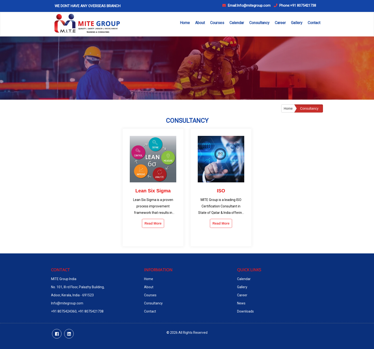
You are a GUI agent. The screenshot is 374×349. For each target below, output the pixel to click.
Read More (153, 223)
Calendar (236, 23)
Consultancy (259, 23)
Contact (314, 23)
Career (280, 23)
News (241, 303)
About (200, 23)
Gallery (296, 23)
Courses (217, 23)
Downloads (245, 311)
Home (185, 23)
